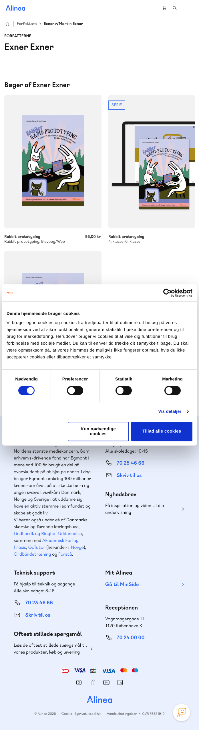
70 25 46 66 (130, 463)
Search (175, 8)
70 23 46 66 (39, 602)
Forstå (65, 554)
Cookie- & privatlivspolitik (81, 713)
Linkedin (120, 682)
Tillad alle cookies (161, 431)
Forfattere (27, 23)
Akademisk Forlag (60, 540)
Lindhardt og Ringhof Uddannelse (48, 533)
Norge (77, 547)
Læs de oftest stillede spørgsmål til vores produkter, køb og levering (50, 648)
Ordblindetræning (32, 554)
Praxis (20, 547)
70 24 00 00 (131, 637)
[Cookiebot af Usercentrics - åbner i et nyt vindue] (167, 293)
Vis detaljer (170, 411)
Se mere (151, 169)
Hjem (7, 24)
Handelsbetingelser (122, 713)
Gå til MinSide (122, 584)
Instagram (78, 682)
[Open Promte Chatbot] (181, 712)
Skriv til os (129, 475)
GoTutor (36, 547)
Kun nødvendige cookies (98, 431)
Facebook (92, 682)
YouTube (106, 682)
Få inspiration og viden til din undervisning (134, 508)
